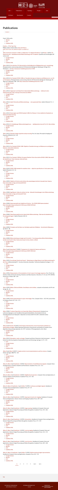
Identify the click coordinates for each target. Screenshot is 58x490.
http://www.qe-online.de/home (19, 159)
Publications (19, 10)
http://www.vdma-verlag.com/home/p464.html (14, 183)
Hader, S (20, 52)
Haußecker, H (17, 364)
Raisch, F (39, 52)
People (38, 10)
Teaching (29, 10)
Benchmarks (19, 15)
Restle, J (45, 52)
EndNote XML (9, 43)
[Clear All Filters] (22, 47)
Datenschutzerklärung (11, 485)
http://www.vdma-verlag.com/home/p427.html (14, 194)
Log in (29, 486)
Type (12, 46)
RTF (7, 41)
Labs (9, 10)
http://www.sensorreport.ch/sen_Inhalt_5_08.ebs (25, 240)
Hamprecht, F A (26, 52)
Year (15, 46)
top (4, 477)
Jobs (46, 10)
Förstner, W (12, 325)
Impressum (47, 485)
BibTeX (8, 40)
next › (35, 464)
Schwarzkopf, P (13, 249)
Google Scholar (10, 57)
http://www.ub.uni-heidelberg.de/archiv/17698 (23, 68)
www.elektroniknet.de (13, 148)
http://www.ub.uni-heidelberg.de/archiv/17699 (31, 81)
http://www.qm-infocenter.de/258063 (21, 92)
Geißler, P (23, 386)
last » (40, 464)
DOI (7, 103)
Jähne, (4, 65)
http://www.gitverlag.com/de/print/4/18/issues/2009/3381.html (19, 251)
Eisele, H (15, 52)
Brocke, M (10, 52)
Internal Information (29, 485)
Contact (28, 15)
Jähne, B (5, 52)
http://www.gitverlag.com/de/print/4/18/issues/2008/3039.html (19, 205)
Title (10, 46)
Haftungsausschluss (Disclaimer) (47, 487)
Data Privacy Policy (11, 486)
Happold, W (33, 52)
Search (7, 32)
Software (10, 15)
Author (5, 46)
